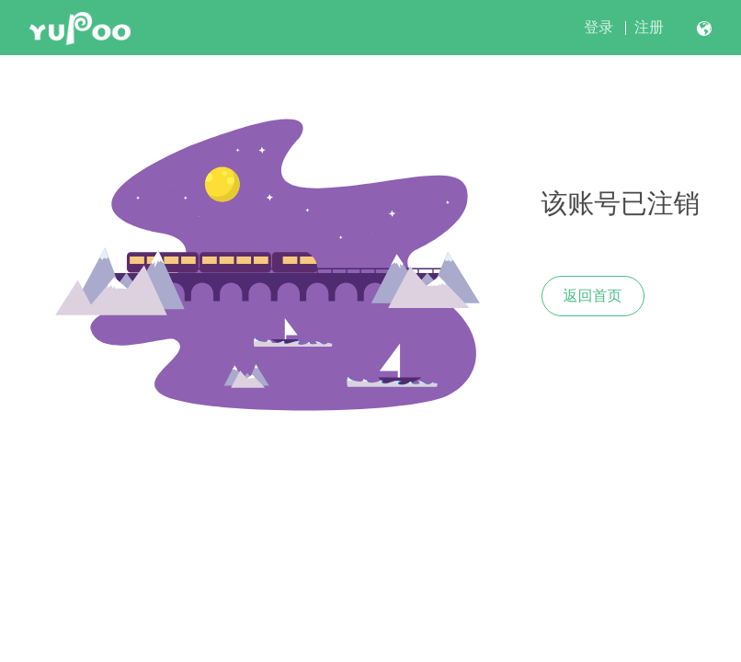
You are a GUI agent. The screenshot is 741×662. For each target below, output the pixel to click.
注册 (649, 27)
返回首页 (593, 295)
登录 (598, 27)
